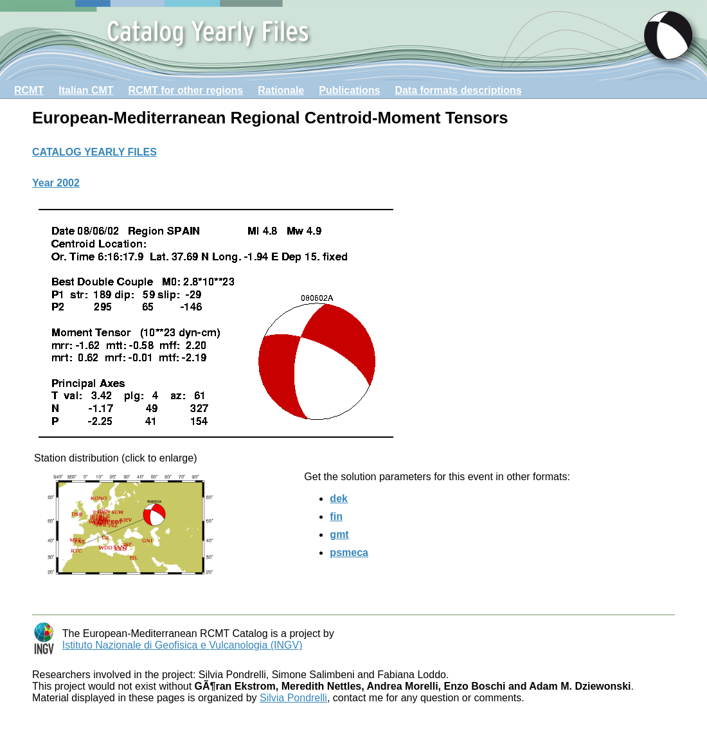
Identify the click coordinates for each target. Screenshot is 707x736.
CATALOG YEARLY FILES (94, 152)
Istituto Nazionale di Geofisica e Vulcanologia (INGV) (182, 645)
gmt (339, 534)
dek (339, 498)
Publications (349, 90)
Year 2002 (56, 182)
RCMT (29, 90)
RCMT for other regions (186, 90)
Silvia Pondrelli (293, 697)
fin (336, 516)
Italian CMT (85, 90)
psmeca (349, 552)
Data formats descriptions (458, 90)
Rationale (281, 90)
